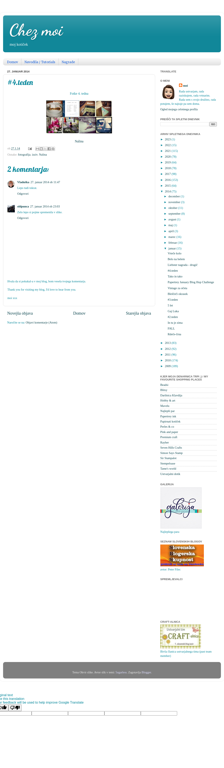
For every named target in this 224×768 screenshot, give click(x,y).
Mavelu (164, 405)
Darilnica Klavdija (171, 395)
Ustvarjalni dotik (170, 474)
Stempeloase (167, 463)
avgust (173, 219)
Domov (12, 62)
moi (185, 85)
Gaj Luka (173, 311)
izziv (34, 154)
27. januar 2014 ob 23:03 (45, 206)
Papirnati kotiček (170, 421)
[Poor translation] (15, 707)
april (172, 231)
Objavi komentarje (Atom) (41, 322)
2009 (168, 366)
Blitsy (163, 390)
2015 (168, 185)
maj (171, 225)
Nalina (79, 141)
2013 (168, 342)
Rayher (164, 442)
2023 (168, 139)
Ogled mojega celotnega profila (179, 109)
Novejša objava (20, 313)
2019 (168, 162)
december (175, 196)
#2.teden (173, 317)
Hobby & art (167, 400)
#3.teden (173, 299)
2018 (168, 168)
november (175, 202)
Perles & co (167, 426)
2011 (168, 354)
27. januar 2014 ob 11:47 (45, 182)
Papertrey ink (168, 416)
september (175, 213)
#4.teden (173, 270)
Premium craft (168, 437)
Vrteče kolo (174, 253)
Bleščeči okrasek (178, 294)
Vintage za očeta (177, 288)
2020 (168, 156)
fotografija (24, 154)
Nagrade (68, 62)
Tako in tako (175, 276)
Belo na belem (176, 259)
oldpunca (23, 206)
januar (173, 248)
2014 (168, 191)
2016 (168, 180)
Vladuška (23, 182)
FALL (171, 328)
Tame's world (168, 468)
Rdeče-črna (174, 334)
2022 (168, 145)
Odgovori (23, 193)
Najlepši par (167, 411)
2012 (168, 348)
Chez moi (36, 30)
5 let (170, 305)
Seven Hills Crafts (171, 447)
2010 (168, 360)
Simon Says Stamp (171, 453)
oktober (173, 207)
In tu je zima (175, 322)
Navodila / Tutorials (39, 62)
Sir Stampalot (168, 458)
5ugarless (121, 672)
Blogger (146, 672)
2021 (168, 150)
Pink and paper (169, 432)
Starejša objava (138, 313)
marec (173, 237)
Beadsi (164, 384)
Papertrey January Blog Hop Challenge (191, 282)
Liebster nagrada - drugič (182, 264)
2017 (168, 174)
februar (173, 242)
